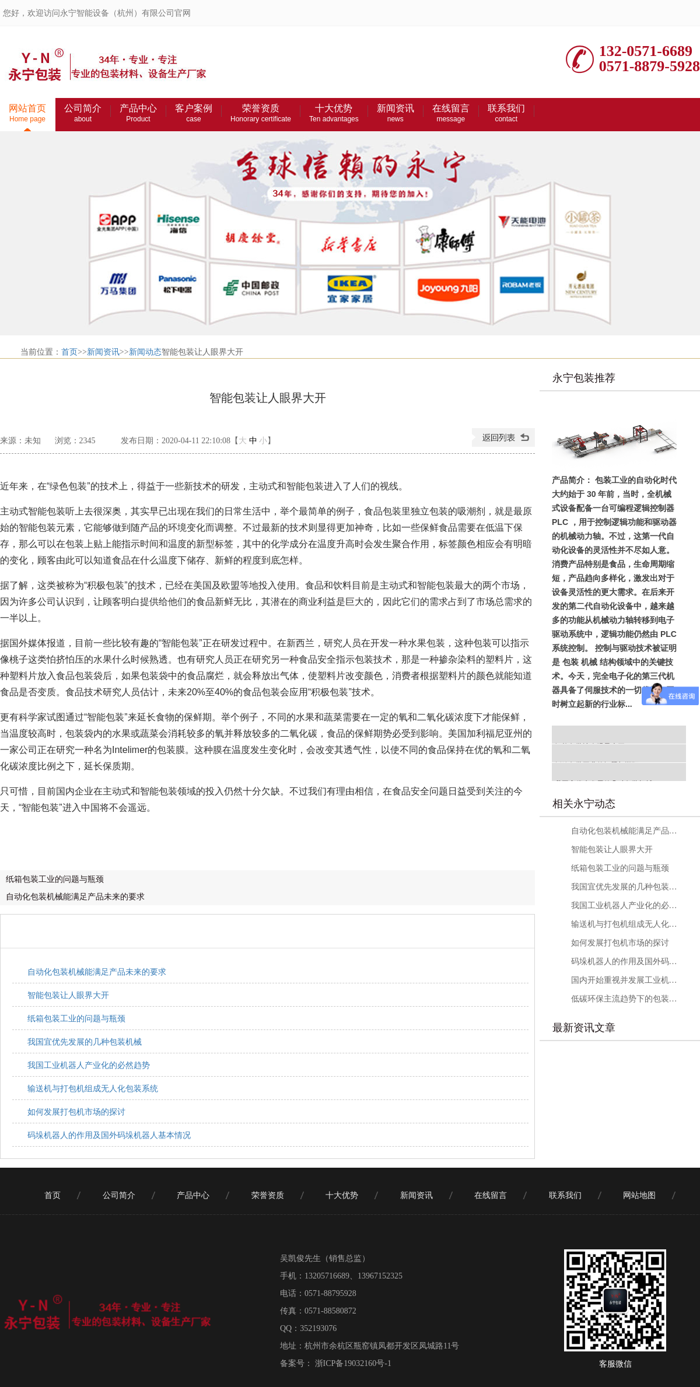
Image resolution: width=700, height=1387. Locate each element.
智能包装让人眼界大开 (68, 995)
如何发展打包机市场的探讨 (76, 1111)
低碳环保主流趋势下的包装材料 (624, 998)
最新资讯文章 (583, 1028)
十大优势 (334, 113)
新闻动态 (145, 352)
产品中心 (138, 113)
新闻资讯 (395, 113)
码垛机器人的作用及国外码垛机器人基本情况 (109, 1135)
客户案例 (193, 113)
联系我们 (506, 113)
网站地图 (639, 1195)
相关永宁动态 (583, 804)
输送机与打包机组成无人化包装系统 (92, 1088)
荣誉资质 (260, 113)
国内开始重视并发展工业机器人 (624, 980)
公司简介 (83, 113)
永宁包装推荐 (583, 378)
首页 (69, 352)
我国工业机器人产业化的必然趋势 (88, 1065)
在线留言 (451, 113)
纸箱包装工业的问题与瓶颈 (55, 879)
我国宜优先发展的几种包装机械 (84, 1041)
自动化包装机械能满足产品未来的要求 (75, 896)
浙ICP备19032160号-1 (352, 1363)
